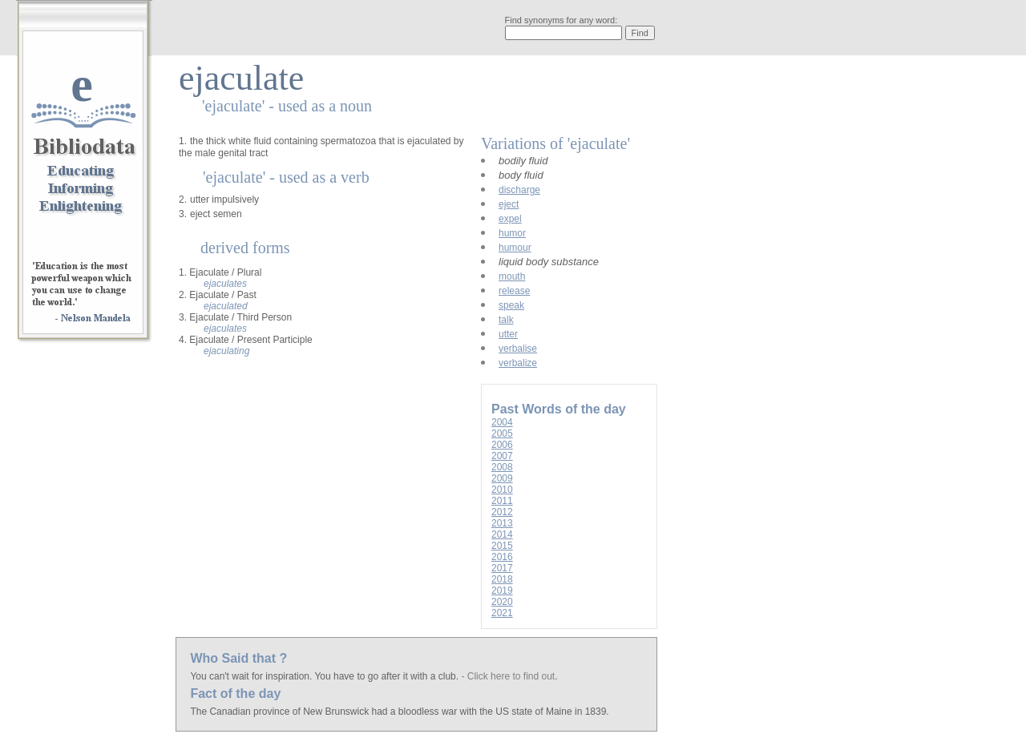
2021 (502, 613)
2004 (502, 422)
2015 (502, 545)
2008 (502, 467)
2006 (502, 444)
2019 (502, 590)
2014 (502, 534)
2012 (502, 512)
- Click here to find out (508, 676)
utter (508, 334)
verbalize (518, 363)
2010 (502, 489)
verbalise (518, 348)
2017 (502, 568)
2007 (502, 456)
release (514, 290)
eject (509, 204)
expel (510, 218)
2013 (502, 523)
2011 (502, 500)
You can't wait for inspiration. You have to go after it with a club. (325, 676)
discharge (519, 190)
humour (515, 247)
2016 (502, 557)
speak (511, 305)
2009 (502, 478)
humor (512, 233)
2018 (502, 579)
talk (506, 319)
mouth (512, 276)
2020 (502, 601)
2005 (502, 433)
